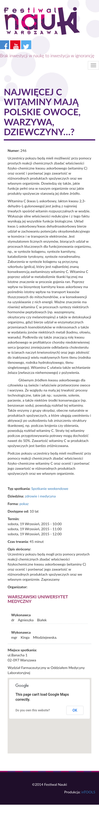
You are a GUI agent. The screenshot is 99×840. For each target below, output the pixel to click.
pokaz (23, 503)
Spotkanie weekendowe (49, 488)
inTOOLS (88, 792)
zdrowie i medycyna (40, 496)
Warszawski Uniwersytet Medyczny (38, 599)
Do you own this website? (32, 710)
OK (75, 710)
